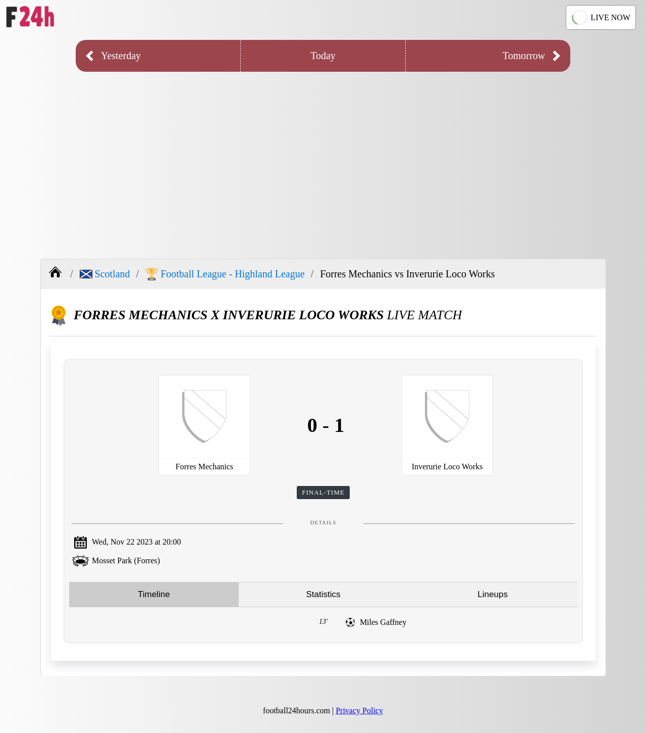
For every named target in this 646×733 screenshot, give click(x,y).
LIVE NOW (600, 17)
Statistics (323, 594)
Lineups (492, 594)
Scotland (105, 273)
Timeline (154, 594)
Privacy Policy (359, 710)
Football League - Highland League (224, 274)
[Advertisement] (323, 157)
